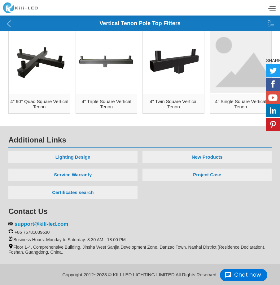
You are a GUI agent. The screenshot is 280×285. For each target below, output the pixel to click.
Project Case (207, 174)
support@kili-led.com (41, 224)
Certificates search (73, 192)
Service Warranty (73, 174)
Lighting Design (72, 157)
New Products (207, 157)
